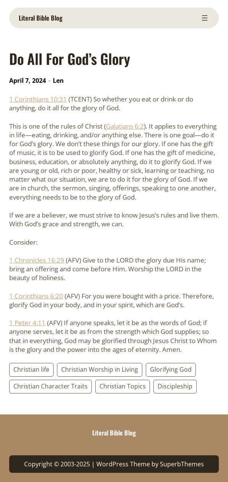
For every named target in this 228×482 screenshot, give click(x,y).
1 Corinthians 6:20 (36, 296)
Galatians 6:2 (125, 126)
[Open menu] (204, 18)
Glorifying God (171, 369)
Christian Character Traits (50, 386)
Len (58, 80)
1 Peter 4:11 (27, 322)
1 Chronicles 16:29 (36, 260)
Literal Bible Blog (40, 18)
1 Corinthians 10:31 (38, 99)
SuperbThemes (182, 464)
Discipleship (175, 386)
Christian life (31, 369)
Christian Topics (122, 386)
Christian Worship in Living (99, 369)
